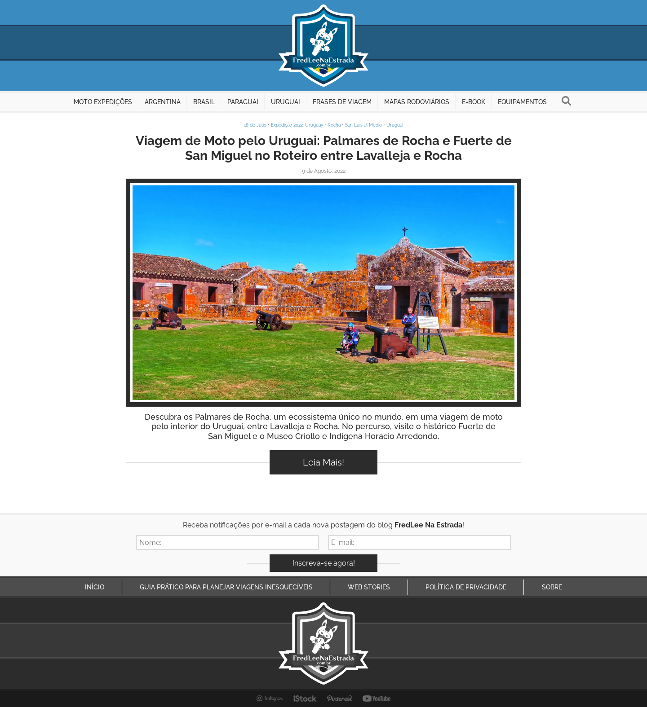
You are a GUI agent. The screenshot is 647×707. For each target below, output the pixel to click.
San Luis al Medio (363, 125)
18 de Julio (255, 125)
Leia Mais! (323, 462)
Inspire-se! (324, 292)
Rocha (334, 125)
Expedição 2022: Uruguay (297, 125)
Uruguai (394, 125)
